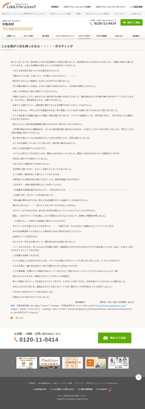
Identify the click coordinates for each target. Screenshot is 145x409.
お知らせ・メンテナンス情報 (62, 383)
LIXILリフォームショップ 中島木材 (97, 14)
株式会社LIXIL (41, 389)
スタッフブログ (119, 14)
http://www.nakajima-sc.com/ (111, 305)
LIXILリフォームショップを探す (77, 7)
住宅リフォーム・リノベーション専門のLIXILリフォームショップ (24, 14)
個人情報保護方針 (44, 383)
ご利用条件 (31, 383)
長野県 (78, 14)
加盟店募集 (138, 7)
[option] (26, 363)
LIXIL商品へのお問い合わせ (63, 389)
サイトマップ (79, 383)
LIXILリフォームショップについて (110, 7)
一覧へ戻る (19, 317)
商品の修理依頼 (86, 389)
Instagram (105, 389)
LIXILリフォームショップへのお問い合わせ (103, 383)
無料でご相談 (133, 22)
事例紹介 (55, 7)
